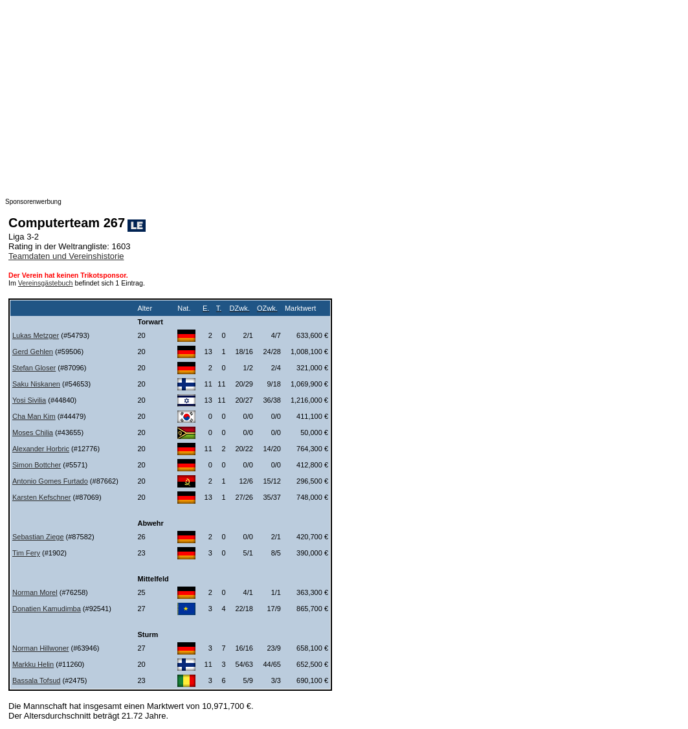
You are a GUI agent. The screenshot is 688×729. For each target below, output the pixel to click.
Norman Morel (35, 592)
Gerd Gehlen (32, 351)
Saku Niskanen (36, 384)
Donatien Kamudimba (46, 608)
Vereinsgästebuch (45, 283)
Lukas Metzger (35, 335)
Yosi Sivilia (29, 400)
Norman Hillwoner (40, 648)
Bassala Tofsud (36, 680)
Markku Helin (33, 664)
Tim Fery (26, 553)
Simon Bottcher (36, 465)
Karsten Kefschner (41, 497)
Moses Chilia (32, 432)
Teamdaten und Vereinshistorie (66, 256)
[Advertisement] (344, 95)
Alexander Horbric (40, 449)
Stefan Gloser (34, 368)
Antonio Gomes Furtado (50, 481)
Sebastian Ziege (38, 537)
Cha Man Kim (34, 416)
